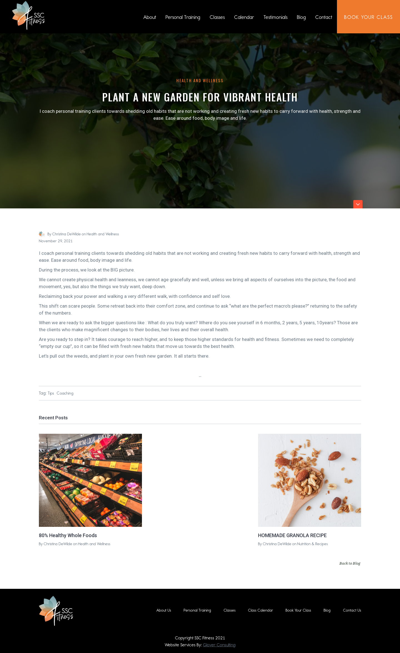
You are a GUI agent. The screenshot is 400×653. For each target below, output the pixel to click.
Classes (217, 17)
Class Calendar (260, 610)
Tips (51, 393)
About (149, 17)
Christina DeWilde (66, 234)
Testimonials (276, 17)
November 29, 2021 (56, 241)
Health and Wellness (200, 80)
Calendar (244, 17)
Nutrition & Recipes (312, 544)
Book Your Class (298, 610)
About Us (163, 610)
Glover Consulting (219, 644)
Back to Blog (349, 563)
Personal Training (183, 17)
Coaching (65, 393)
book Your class (368, 17)
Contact (323, 17)
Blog (301, 17)
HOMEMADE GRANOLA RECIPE (292, 535)
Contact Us (352, 610)
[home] (28, 15)
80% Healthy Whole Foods (68, 535)
